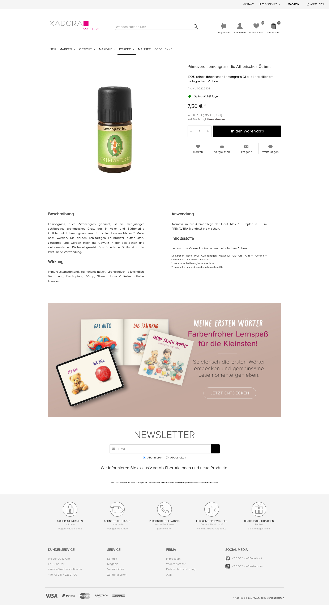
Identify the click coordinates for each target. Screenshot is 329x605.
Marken (66, 49)
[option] (114, 129)
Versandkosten (216, 119)
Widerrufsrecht (175, 564)
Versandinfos (115, 569)
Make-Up (106, 49)
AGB (169, 574)
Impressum (173, 558)
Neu (53, 49)
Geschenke (163, 49)
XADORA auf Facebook (247, 558)
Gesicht (86, 49)
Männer (144, 49)
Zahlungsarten (117, 574)
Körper (125, 49)
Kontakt (248, 4)
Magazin (293, 4)
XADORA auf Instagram (247, 566)
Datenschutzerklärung (181, 569)
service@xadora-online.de (65, 569)
